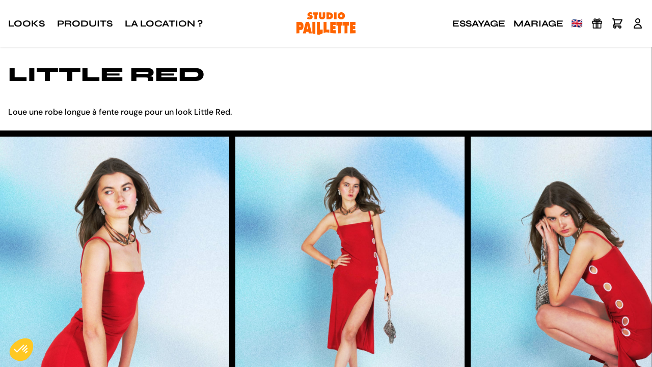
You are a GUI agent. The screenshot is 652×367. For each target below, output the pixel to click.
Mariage (538, 23)
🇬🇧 (577, 23)
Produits (85, 23)
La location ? (164, 23)
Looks (26, 23)
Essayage (478, 23)
